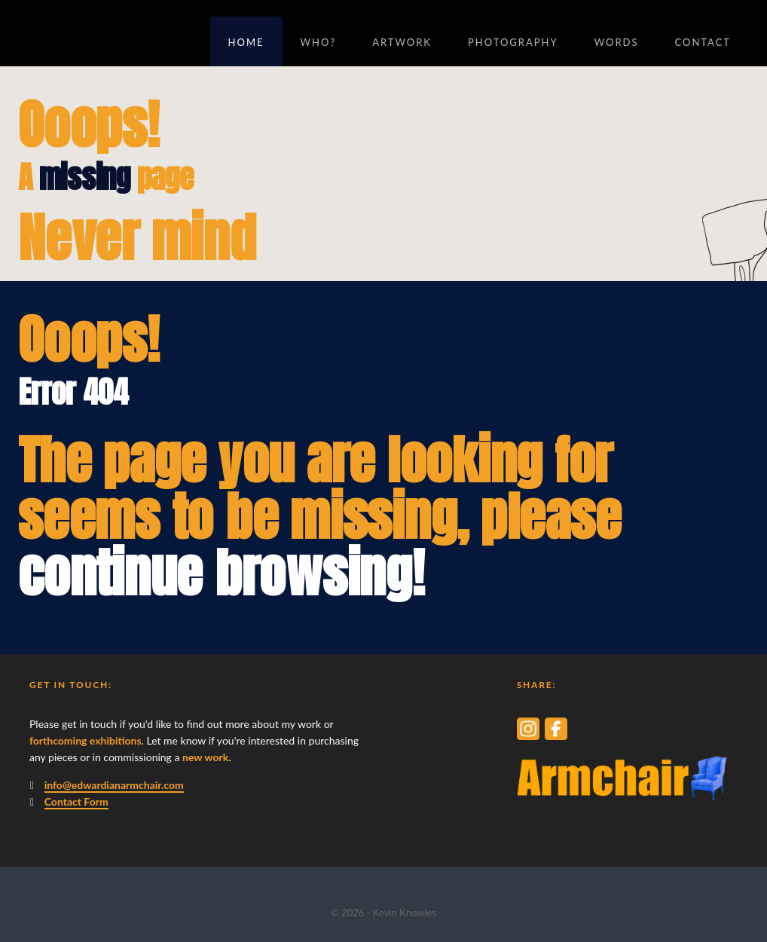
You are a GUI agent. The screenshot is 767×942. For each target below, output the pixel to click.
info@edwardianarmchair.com (114, 784)
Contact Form (76, 801)
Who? (319, 42)
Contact (702, 42)
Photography (513, 42)
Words (616, 42)
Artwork (402, 42)
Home (246, 42)
